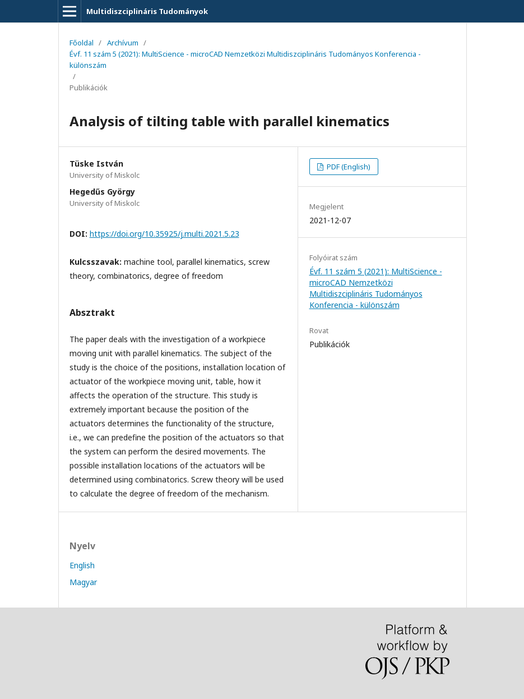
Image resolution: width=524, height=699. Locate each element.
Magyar (83, 582)
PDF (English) (347, 167)
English (82, 565)
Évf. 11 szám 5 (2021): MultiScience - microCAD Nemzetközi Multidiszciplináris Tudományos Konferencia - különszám (245, 59)
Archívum (122, 43)
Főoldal (81, 43)
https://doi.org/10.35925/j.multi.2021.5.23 (164, 233)
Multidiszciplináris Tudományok (147, 11)
